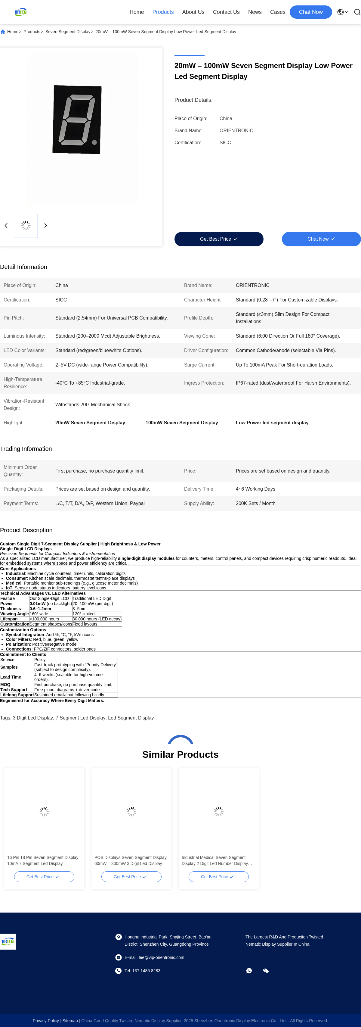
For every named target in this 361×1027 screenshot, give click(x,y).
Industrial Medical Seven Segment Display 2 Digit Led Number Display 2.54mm (215, 860)
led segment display (131, 717)
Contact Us (226, 12)
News (255, 12)
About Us (193, 12)
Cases (277, 12)
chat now (311, 12)
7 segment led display (80, 717)
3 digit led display (33, 717)
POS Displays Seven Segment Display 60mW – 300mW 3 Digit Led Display (130, 860)
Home (137, 12)
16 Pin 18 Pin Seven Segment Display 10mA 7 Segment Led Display (43, 860)
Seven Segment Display (67, 31)
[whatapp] (253, 970)
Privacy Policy (46, 1020)
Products (163, 12)
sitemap (70, 1020)
